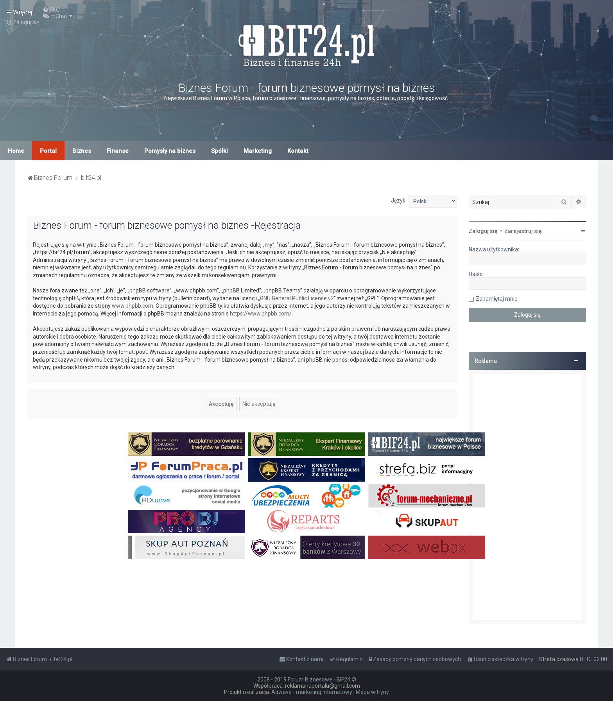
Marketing (258, 150)
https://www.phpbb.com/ (261, 313)
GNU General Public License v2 (297, 298)
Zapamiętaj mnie (497, 299)
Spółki (219, 150)
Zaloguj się (483, 231)
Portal (48, 150)
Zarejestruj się (523, 231)
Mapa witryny (372, 692)
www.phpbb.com (132, 306)
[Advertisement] (527, 497)
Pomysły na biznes (169, 150)
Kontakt (297, 150)
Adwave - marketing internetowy (311, 692)
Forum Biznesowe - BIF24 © (322, 679)
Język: (399, 200)
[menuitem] (51, 10)
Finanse (118, 150)
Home (16, 150)
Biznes (81, 150)
